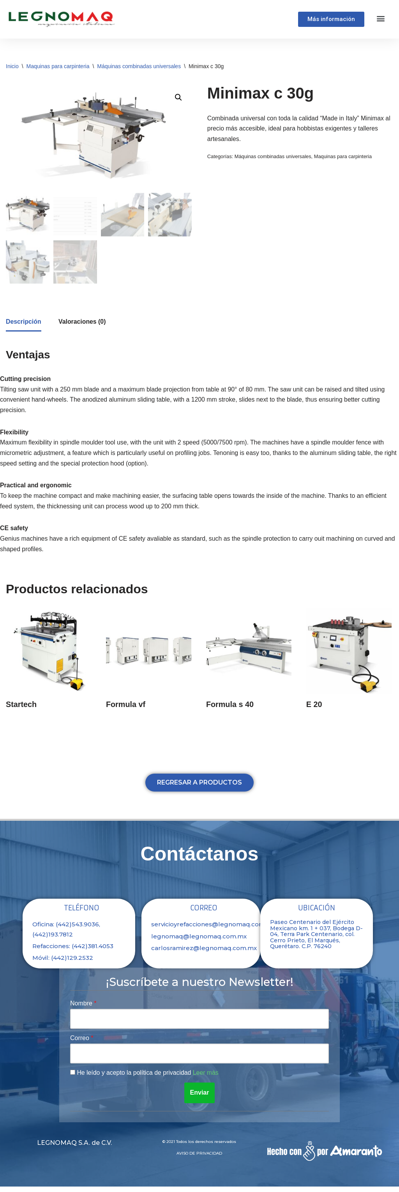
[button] (380, 18)
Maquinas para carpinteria (58, 66)
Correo (80, 1043)
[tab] (24, 324)
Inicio (12, 66)
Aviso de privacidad (199, 1158)
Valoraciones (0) (83, 323)
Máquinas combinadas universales (139, 66)
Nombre (82, 1008)
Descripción (24, 323)
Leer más (207, 1078)
